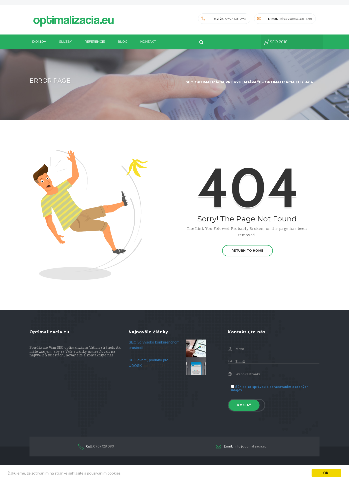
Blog (122, 41)
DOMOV (39, 41)
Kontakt (148, 41)
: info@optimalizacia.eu (283, 19)
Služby (65, 41)
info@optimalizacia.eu (241, 446)
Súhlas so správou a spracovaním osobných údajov (270, 388)
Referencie (95, 41)
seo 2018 (276, 42)
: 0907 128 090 (222, 19)
